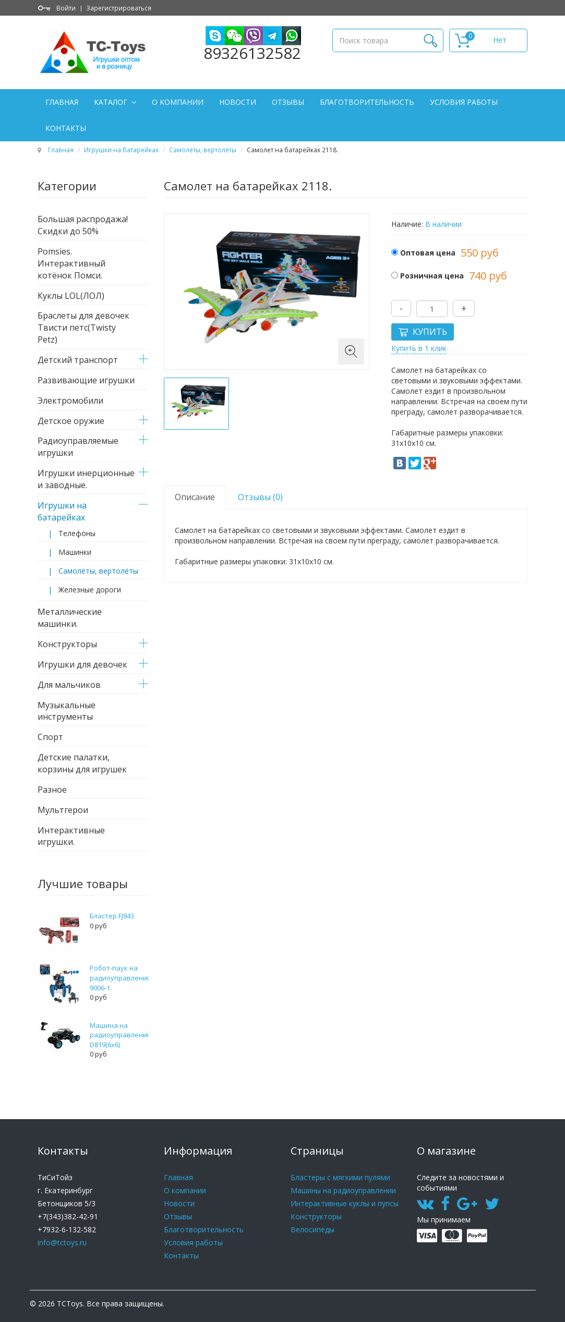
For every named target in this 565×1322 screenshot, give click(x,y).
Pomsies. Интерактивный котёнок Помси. (71, 263)
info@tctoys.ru (62, 1242)
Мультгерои (63, 810)
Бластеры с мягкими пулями (340, 1177)
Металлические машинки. (70, 617)
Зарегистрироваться (118, 8)
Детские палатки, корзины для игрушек (82, 763)
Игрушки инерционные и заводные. (86, 479)
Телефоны (76, 533)
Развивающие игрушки (86, 380)
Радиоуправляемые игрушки (78, 446)
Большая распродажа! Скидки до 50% (83, 225)
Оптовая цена (427, 253)
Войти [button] (66, 8)
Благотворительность (367, 102)
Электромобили (70, 400)
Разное (52, 789)
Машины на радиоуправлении (343, 1190)
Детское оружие (71, 421)
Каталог (111, 102)
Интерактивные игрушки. (71, 836)
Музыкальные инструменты (66, 711)
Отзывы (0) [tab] (260, 497)
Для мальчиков (69, 684)
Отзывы (288, 102)
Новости (237, 102)
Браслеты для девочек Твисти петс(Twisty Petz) (83, 327)
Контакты (65, 128)
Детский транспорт (78, 360)
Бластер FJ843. (113, 915)
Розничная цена (432, 276)
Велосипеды (312, 1229)
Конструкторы (67, 644)
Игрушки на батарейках (121, 149)
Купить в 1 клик (419, 348)
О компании (177, 102)
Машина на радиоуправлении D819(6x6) (120, 1035)
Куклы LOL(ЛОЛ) (71, 295)
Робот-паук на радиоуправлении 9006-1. (120, 977)
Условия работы (464, 102)
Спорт (50, 737)
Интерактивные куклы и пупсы (345, 1203)
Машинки (74, 552)
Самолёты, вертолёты (202, 149)
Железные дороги (89, 590)
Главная (61, 102)
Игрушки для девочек (82, 664)
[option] (196, 404)
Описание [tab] (195, 497)
